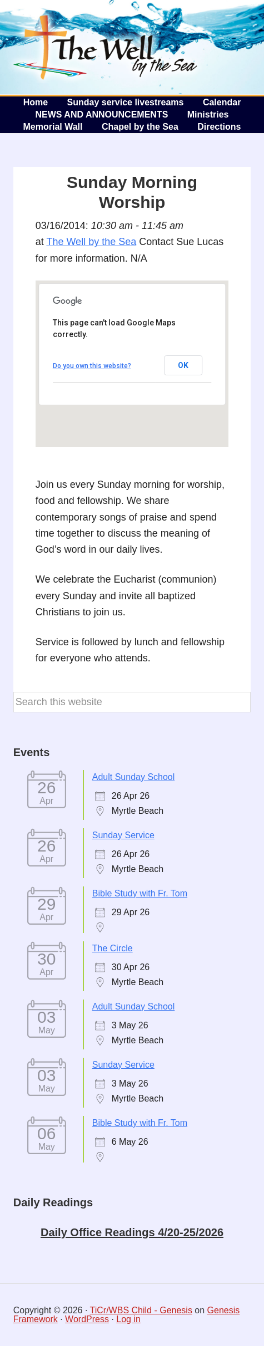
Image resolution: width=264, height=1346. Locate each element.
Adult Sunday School (133, 777)
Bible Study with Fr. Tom (139, 893)
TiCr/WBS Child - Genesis (141, 1310)
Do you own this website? (92, 366)
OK (183, 365)
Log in (128, 1319)
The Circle (112, 948)
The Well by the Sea (106, 47)
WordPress (87, 1319)
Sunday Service (123, 835)
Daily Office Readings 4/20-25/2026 (132, 1232)
